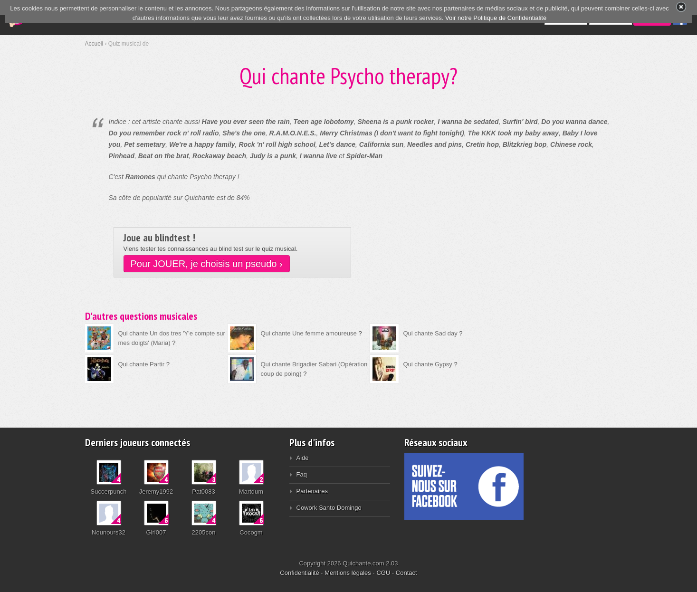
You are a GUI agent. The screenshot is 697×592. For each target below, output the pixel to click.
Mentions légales (348, 572)
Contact (406, 572)
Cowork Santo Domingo (329, 507)
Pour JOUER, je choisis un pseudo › (207, 263)
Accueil (94, 43)
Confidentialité (299, 572)
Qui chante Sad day (430, 333)
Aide (302, 457)
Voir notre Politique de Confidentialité (495, 17)
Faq (301, 474)
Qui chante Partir (141, 364)
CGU (383, 572)
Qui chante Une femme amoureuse (309, 333)
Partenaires (312, 491)
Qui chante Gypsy (427, 364)
